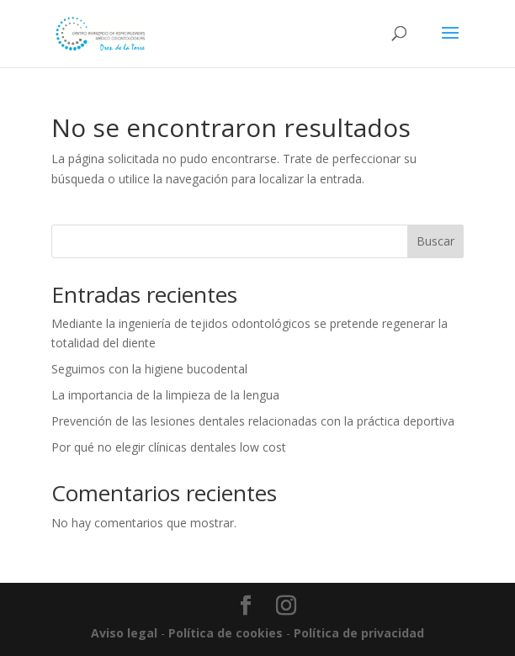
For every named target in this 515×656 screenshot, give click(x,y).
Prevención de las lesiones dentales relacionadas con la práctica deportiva (252, 421)
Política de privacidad (359, 633)
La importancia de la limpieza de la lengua (165, 395)
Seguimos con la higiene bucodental (149, 369)
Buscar (435, 241)
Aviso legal (124, 633)
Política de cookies (225, 633)
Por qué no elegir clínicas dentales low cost (168, 447)
